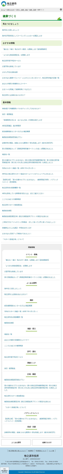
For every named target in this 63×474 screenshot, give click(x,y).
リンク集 (51, 451)
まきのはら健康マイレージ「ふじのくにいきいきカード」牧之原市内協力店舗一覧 (30, 78)
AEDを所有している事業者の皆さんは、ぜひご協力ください (23, 193)
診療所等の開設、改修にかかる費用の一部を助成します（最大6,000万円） (28, 143)
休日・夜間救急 (7, 114)
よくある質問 (16, 442)
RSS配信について (41, 451)
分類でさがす (11, 10)
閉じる (61, 9)
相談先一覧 (6, 154)
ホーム (3, 10)
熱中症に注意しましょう (10, 30)
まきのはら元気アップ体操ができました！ (17, 233)
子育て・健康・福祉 (22, 10)
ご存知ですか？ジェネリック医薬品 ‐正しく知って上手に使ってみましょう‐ (29, 222)
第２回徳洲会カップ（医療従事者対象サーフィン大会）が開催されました (27, 149)
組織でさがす (47, 442)
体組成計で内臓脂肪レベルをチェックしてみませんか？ (21, 108)
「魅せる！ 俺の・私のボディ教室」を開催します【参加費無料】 (24, 49)
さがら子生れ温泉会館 (10, 72)
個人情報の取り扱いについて (17, 451)
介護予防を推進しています (11, 66)
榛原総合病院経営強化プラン (12, 137)
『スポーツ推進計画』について (13, 239)
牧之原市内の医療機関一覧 (11, 188)
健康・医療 (32, 10)
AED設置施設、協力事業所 (11, 126)
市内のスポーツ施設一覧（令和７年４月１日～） (19, 168)
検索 (53, 4)
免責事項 (30, 451)
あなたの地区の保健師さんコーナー (14, 83)
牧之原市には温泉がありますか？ (13, 95)
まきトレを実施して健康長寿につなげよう (17, 89)
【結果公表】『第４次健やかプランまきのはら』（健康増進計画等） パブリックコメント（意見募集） (30, 181)
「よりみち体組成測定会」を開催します (16, 55)
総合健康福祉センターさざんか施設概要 (16, 131)
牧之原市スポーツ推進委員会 (12, 205)
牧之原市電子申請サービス (11, 61)
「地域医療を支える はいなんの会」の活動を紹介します (22, 120)
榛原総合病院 (6, 210)
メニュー (59, 4)
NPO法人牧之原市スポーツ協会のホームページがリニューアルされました (27, 174)
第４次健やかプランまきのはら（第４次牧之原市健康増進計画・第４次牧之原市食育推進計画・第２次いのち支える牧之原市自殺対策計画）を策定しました (30, 161)
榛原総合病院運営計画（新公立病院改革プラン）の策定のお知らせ (25, 216)
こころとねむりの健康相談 (11, 199)
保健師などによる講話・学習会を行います (17, 228)
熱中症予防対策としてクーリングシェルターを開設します (22, 36)
